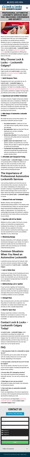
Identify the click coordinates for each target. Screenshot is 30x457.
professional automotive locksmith (17, 89)
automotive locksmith (13, 73)
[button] (27, 7)
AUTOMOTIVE (6, 432)
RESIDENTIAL (6, 430)
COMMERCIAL (6, 434)
